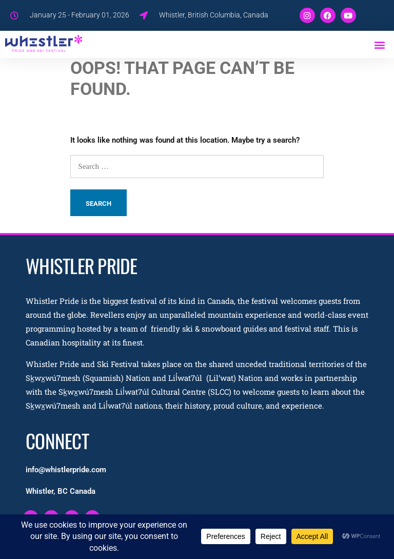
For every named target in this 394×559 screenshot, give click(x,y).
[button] (379, 44)
